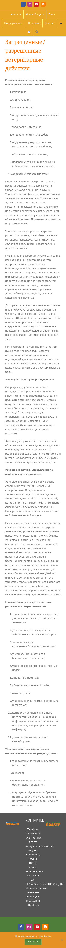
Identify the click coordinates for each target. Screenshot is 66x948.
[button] (37, 31)
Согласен (33, 941)
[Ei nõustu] (61, 940)
